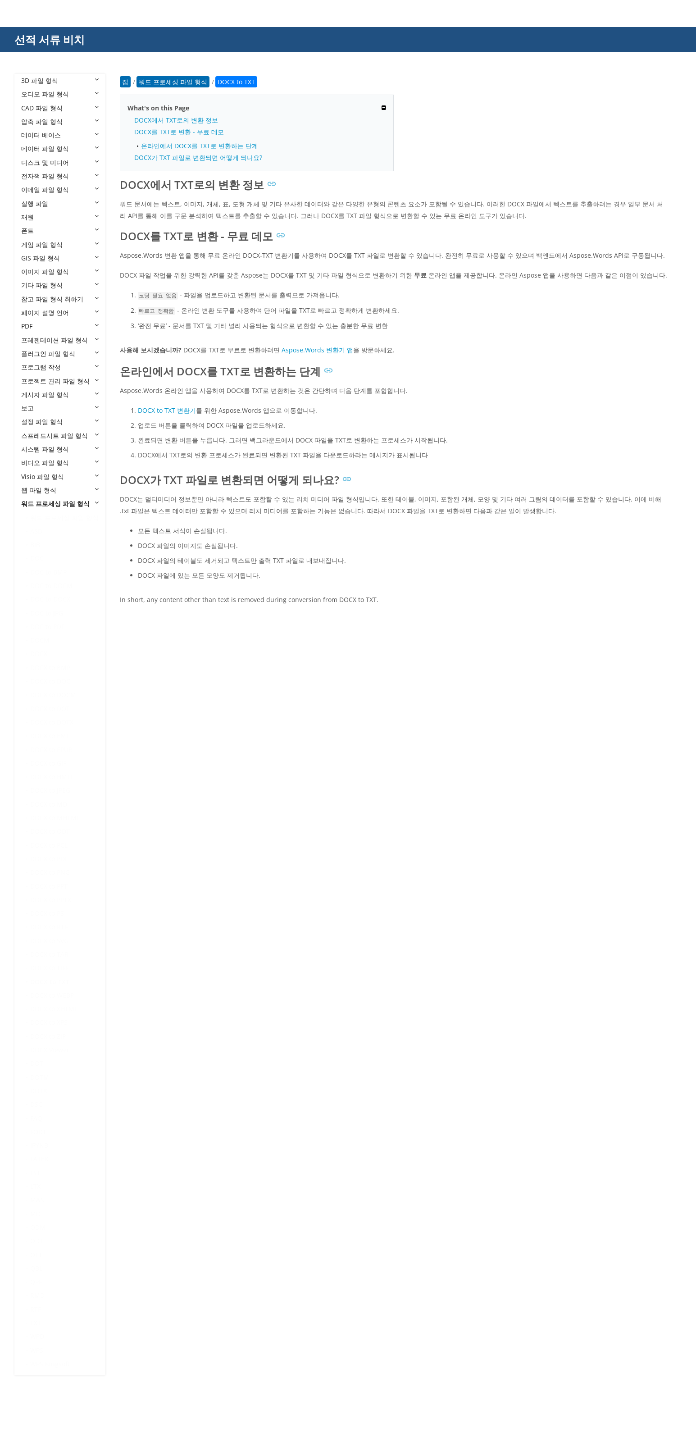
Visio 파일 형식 (60, 476)
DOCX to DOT (50, 708)
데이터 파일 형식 (60, 148)
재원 (60, 217)
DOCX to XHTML (53, 1008)
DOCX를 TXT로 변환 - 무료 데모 (179, 132)
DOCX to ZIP (48, 1036)
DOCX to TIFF (49, 967)
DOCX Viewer (49, 1049)
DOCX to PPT (49, 886)
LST (35, 1172)
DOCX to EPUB (51, 749)
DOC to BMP (48, 572)
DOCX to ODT (50, 831)
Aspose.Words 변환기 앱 (317, 350)
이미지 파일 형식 (60, 271)
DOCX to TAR (49, 954)
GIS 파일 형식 (60, 258)
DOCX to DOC (50, 681)
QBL (36, 1268)
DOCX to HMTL (52, 776)
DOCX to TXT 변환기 (167, 410)
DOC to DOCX (50, 599)
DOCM (40, 640)
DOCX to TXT (49, 981)
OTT (36, 1254)
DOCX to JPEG (50, 790)
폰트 (60, 230)
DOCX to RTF (49, 926)
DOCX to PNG (50, 872)
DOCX (38, 653)
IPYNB (39, 1145)
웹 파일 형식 (60, 490)
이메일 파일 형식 (60, 189)
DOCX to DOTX (51, 722)
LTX (35, 1186)
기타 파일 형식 (60, 285)
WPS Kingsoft (50, 1364)
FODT (38, 1131)
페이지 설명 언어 (60, 312)
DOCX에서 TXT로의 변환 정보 (176, 120)
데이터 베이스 (60, 135)
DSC (36, 1104)
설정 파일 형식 (60, 421)
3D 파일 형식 (60, 80)
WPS (36, 1350)
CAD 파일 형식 (60, 108)
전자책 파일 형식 (60, 176)
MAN (37, 1200)
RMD (37, 1295)
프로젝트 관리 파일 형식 (60, 381)
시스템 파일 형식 (60, 449)
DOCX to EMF (49, 735)
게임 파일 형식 (60, 244)
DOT (36, 1063)
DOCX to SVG (49, 940)
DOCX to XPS (49, 1022)
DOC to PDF (47, 626)
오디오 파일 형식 (60, 94)
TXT (35, 1323)
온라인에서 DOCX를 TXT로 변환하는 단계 (199, 145)
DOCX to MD (48, 804)
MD (35, 1213)
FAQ (36, 1118)
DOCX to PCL (49, 845)
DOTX (38, 1090)
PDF (60, 326)
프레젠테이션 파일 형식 (60, 340)
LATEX (39, 1159)
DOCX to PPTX (50, 899)
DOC (37, 558)
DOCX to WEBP (52, 995)
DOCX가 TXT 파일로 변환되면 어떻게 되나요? (198, 157)
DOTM (39, 1077)
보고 (60, 408)
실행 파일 (60, 203)
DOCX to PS (47, 913)
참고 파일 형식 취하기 (60, 299)
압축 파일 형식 (60, 121)
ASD (36, 531)
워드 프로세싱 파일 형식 (60, 503)
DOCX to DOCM (53, 694)
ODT (36, 1241)
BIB (35, 544)
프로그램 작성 (60, 367)
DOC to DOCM (51, 585)
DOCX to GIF (48, 763)
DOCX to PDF (49, 858)
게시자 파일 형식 (60, 394)
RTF (35, 1309)
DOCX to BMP (50, 667)
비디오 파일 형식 (60, 462)
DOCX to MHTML (55, 817)
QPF (36, 1282)
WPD (37, 1336)
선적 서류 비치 (49, 39)
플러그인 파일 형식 (60, 353)
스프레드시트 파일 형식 (60, 435)
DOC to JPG (46, 613)
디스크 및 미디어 (60, 162)
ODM (37, 1227)
